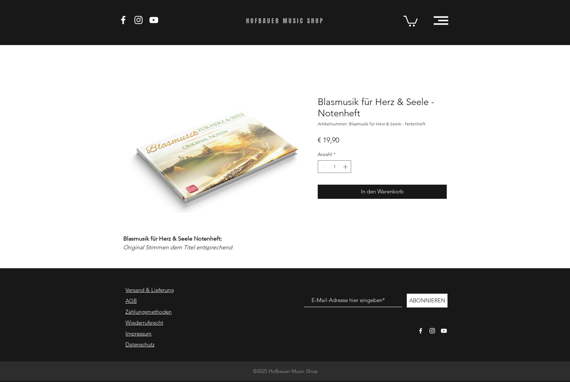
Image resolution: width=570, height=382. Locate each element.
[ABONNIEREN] (427, 300)
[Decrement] (323, 167)
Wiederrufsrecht (144, 322)
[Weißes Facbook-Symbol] (420, 330)
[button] (411, 21)
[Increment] (346, 167)
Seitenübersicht (326, 275)
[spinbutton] (335, 167)
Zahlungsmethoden (148, 311)
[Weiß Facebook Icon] (123, 20)
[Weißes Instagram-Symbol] (432, 330)
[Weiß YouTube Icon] (153, 20)
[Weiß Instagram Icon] (138, 20)
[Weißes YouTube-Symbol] (443, 330)
